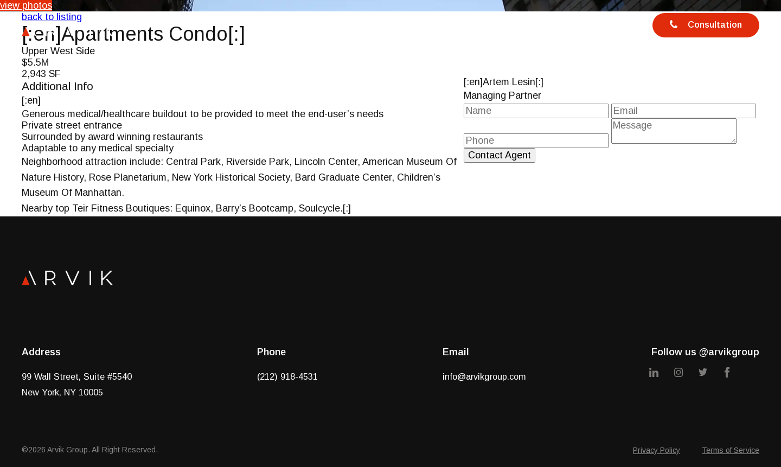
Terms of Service (730, 450)
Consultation (706, 25)
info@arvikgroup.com (484, 376)
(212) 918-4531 (287, 376)
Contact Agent (499, 155)
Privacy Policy (656, 450)
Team (425, 28)
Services (364, 28)
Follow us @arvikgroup (705, 352)
